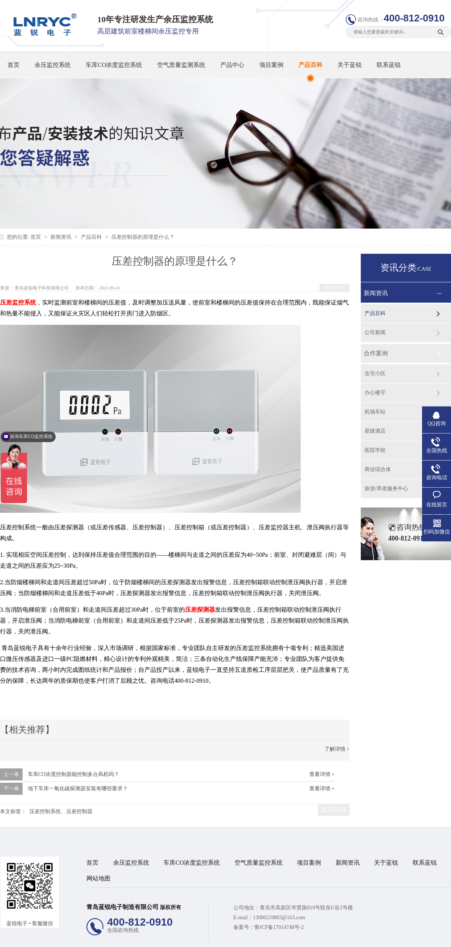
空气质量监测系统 (181, 65)
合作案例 (376, 353)
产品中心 (232, 65)
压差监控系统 (18, 302)
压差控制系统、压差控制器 (60, 811)
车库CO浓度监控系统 (114, 65)
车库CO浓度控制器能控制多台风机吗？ (73, 774)
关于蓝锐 (349, 65)
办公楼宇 (375, 392)
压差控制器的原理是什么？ (142, 237)
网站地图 (98, 878)
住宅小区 (375, 373)
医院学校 (375, 450)
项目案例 (271, 65)
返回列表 (334, 287)
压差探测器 (200, 609)
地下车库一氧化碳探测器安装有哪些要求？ (78, 788)
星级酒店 (375, 431)
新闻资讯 (61, 237)
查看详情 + (321, 774)
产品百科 (310, 65)
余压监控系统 (53, 65)
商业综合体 (378, 469)
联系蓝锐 (389, 65)
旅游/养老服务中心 (386, 488)
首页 (14, 65)
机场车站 (375, 412)
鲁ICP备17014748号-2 (279, 927)
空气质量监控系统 (259, 862)
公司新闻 (375, 332)
